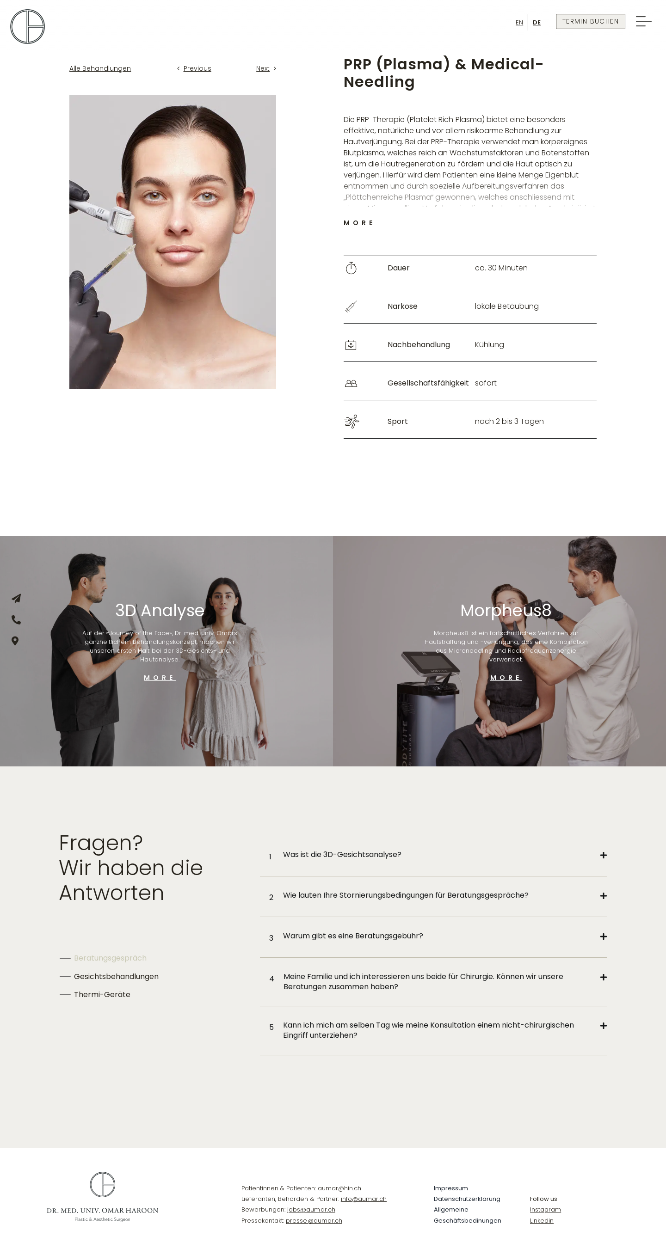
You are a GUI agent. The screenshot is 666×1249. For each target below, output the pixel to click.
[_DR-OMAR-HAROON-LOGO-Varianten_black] (102, 1174)
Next (263, 68)
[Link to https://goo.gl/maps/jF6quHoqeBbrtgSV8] (15, 641)
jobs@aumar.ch (311, 1209)
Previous (197, 68)
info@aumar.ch (364, 1198)
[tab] (150, 958)
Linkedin (542, 1220)
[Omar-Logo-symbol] (27, 12)
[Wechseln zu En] (519, 22)
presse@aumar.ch (314, 1220)
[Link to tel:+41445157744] (15, 619)
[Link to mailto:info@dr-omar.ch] (15, 598)
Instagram (545, 1209)
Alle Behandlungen (100, 68)
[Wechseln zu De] (536, 22)
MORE (160, 677)
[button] (438, 856)
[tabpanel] (433, 945)
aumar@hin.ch (339, 1188)
